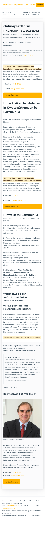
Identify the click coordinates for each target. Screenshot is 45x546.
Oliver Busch (28, 55)
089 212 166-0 (17, 84)
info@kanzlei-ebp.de (18, 89)
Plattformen (8, 5)
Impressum (18, 5)
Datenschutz (30, 5)
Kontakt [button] (40, 5)
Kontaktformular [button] (11, 95)
